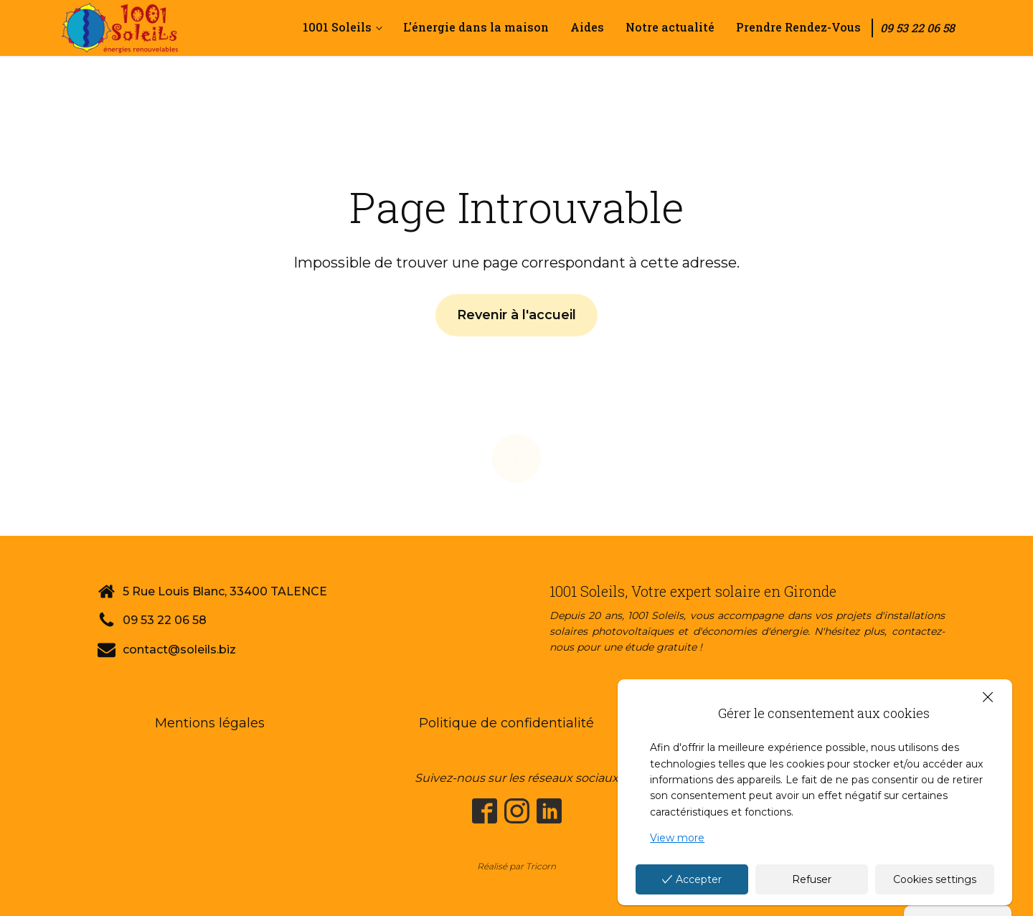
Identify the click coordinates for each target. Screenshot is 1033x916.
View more (677, 837)
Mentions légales (210, 723)
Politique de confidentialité (506, 723)
